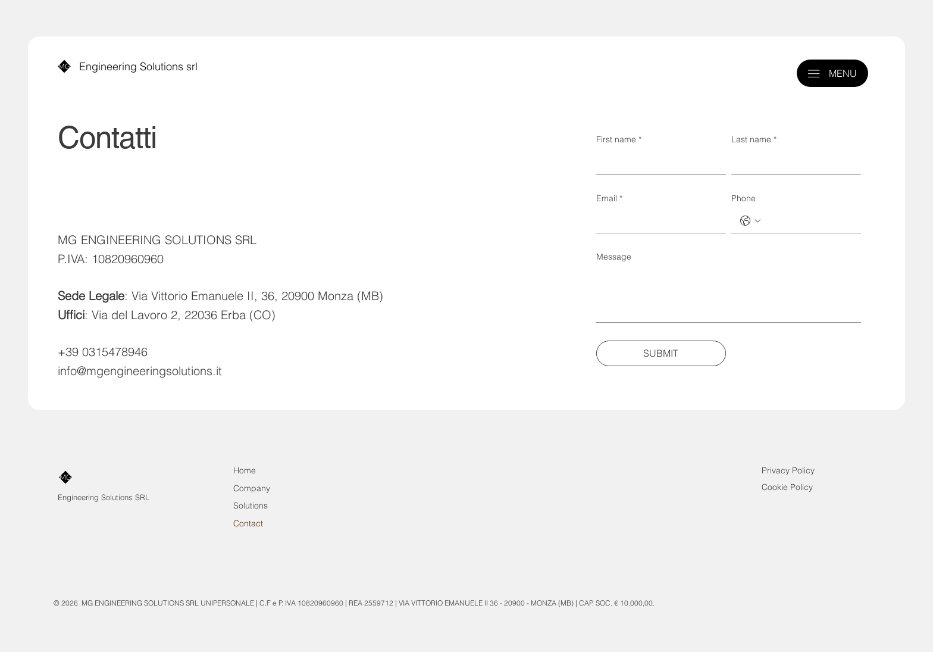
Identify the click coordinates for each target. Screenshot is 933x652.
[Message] (728, 295)
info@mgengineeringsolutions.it (140, 371)
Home (244, 470)
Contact (248, 523)
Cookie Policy (787, 487)
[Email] (657, 221)
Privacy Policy (788, 470)
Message (613, 256)
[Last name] (792, 162)
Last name (754, 140)
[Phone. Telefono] (808, 221)
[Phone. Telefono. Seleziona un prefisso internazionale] (750, 221)
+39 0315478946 (103, 352)
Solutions (250, 505)
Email (609, 199)
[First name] (657, 162)
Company (251, 488)
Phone (743, 198)
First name (618, 140)
